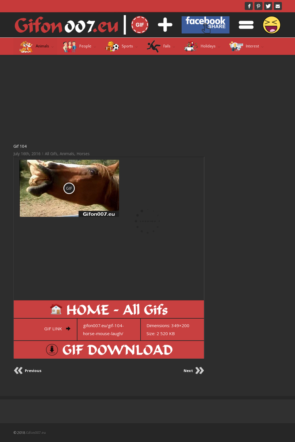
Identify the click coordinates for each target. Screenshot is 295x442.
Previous (33, 370)
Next (188, 370)
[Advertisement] (108, 99)
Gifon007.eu (36, 432)
